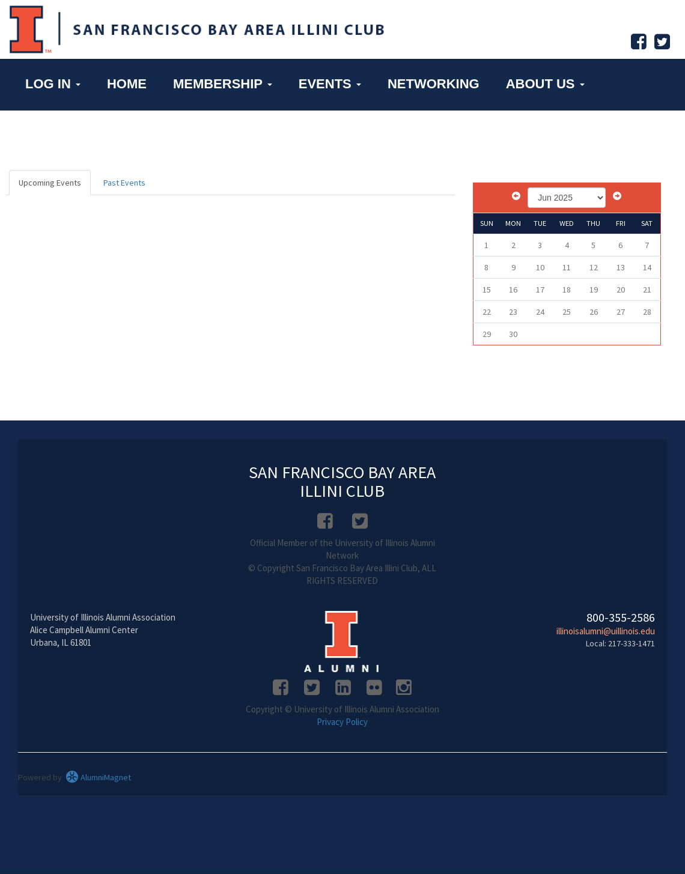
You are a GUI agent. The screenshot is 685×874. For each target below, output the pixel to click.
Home (127, 83)
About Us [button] (545, 83)
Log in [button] (53, 83)
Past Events (124, 182)
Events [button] (330, 83)
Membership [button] (222, 83)
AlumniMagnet (98, 777)
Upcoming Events (50, 182)
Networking (434, 83)
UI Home (53, 133)
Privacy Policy (342, 721)
